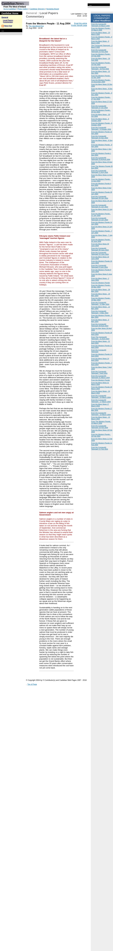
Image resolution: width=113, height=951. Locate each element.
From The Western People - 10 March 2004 (101, 422)
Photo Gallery (22, 9)
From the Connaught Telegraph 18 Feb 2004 (99, 426)
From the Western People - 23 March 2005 (101, 29)
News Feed (8, 26)
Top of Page (32, 684)
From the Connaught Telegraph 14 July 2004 (99, 219)
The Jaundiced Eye (36, 26)
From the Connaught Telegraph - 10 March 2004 (101, 413)
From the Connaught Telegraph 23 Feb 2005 (99, 50)
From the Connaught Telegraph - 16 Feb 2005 (100, 68)
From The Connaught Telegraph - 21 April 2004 (100, 338)
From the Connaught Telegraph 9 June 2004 (99, 266)
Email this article (80, 23)
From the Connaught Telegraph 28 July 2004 (99, 197)
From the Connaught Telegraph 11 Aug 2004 (99, 171)
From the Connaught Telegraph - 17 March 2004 (101, 401)
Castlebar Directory (37, 9)
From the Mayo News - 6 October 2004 (100, 119)
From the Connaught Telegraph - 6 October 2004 (101, 128)
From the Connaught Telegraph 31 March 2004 (100, 376)
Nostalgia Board (52, 9)
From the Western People (100, 283)
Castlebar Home (9, 13)
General (4, 17)
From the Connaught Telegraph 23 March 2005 (100, 25)
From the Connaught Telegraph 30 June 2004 (100, 249)
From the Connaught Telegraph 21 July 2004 (99, 206)
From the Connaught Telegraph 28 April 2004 (99, 325)
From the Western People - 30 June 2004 (101, 240)
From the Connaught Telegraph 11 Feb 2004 (99, 448)
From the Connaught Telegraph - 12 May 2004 (100, 303)
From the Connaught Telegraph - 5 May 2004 (99, 312)
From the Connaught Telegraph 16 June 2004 (100, 253)
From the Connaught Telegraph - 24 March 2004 (101, 396)
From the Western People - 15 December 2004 (101, 81)
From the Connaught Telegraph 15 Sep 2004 (99, 137)
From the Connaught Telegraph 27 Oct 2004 (99, 107)
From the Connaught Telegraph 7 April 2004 (99, 372)
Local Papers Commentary (8, 21)
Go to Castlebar (9, 9)
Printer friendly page (79, 25)
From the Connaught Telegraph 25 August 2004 (100, 158)
